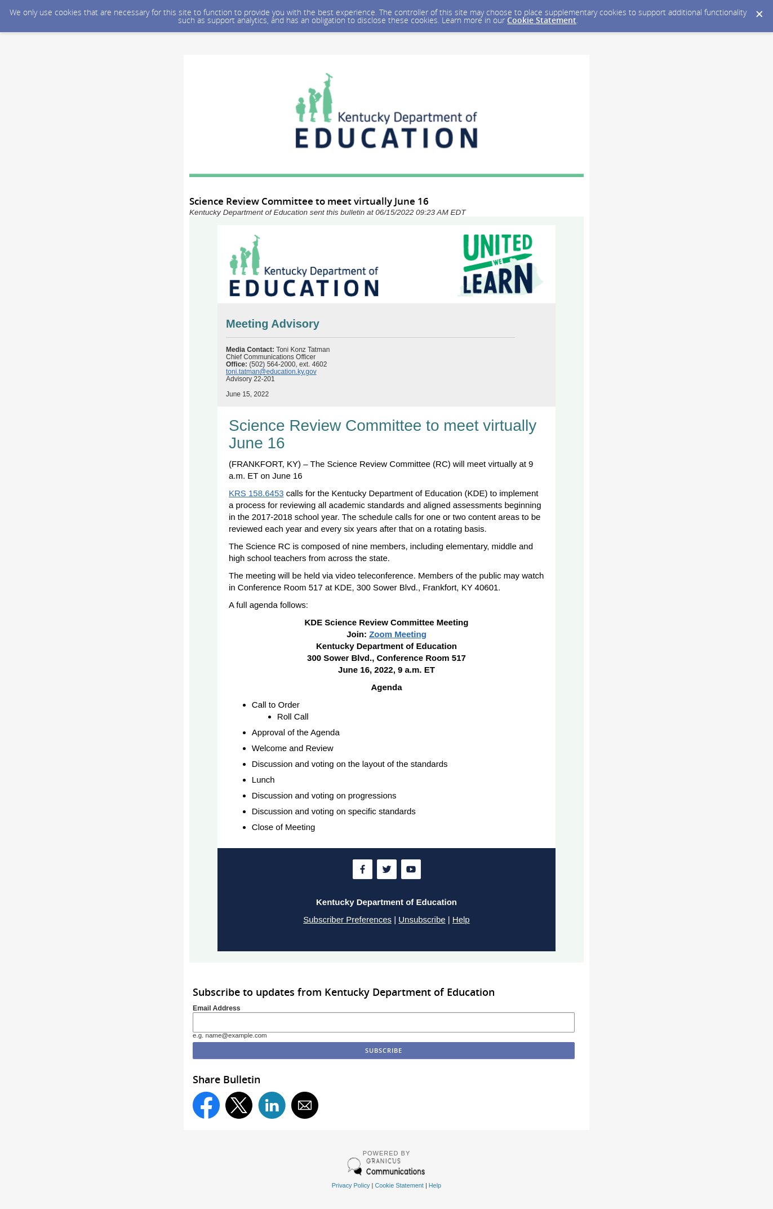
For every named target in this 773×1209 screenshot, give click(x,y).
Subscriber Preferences (347, 919)
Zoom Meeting (398, 634)
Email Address (217, 1008)
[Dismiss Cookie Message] (759, 10)
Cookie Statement (541, 20)
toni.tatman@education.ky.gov (271, 372)
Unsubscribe (421, 919)
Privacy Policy (351, 1185)
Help (461, 919)
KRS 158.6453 (256, 493)
